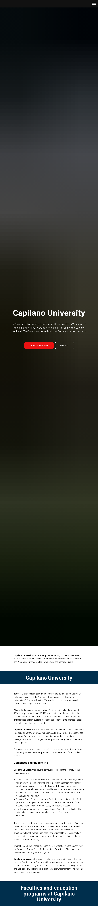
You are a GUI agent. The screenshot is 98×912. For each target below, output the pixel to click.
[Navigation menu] (94, 4)
